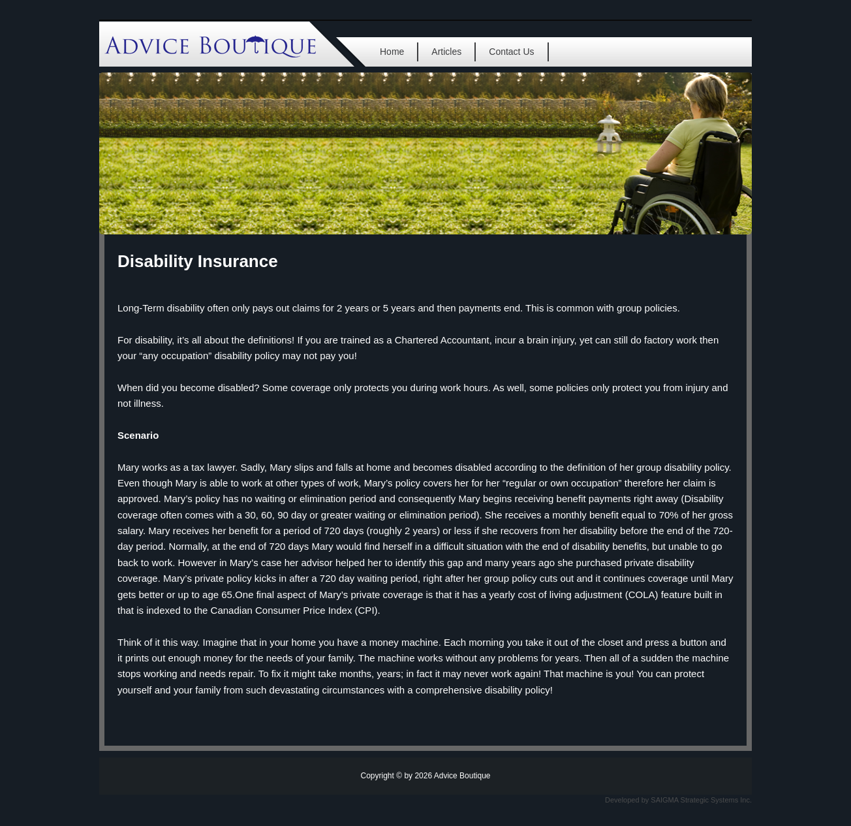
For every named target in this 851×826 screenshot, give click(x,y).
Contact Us (511, 51)
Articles (446, 51)
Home (392, 51)
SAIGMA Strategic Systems (694, 800)
